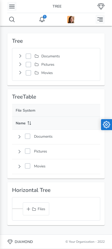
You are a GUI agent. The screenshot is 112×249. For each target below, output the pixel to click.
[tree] (56, 64)
